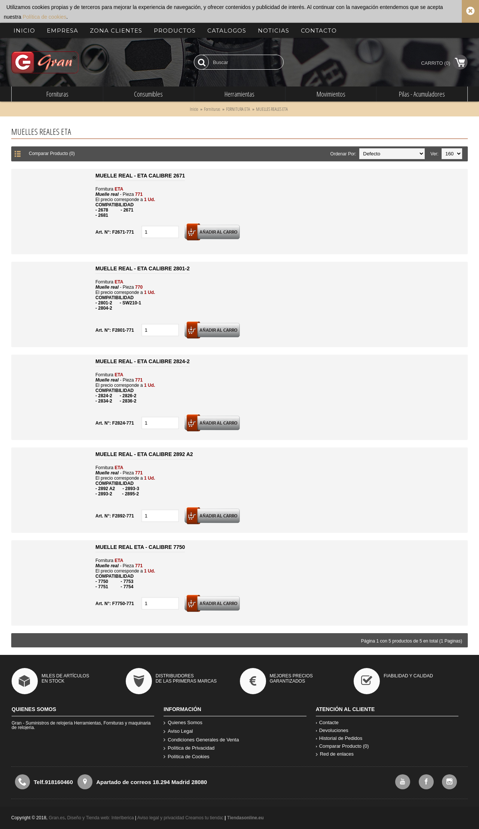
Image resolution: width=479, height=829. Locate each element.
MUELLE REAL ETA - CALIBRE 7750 (140, 547)
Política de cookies (45, 17)
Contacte (327, 722)
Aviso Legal (178, 731)
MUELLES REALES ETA (272, 109)
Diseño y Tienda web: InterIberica (100, 817)
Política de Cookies (186, 757)
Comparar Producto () (342, 746)
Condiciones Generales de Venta (201, 740)
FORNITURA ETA (238, 109)
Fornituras (212, 109)
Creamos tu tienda (203, 817)
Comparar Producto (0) (52, 153)
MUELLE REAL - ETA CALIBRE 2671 (140, 176)
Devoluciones (332, 730)
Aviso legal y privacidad (161, 817)
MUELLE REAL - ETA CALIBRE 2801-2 (142, 268)
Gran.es (57, 817)
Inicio (194, 109)
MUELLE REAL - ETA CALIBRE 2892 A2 (144, 454)
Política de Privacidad (189, 748)
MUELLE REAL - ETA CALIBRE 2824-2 (142, 361)
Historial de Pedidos (339, 738)
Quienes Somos (183, 723)
